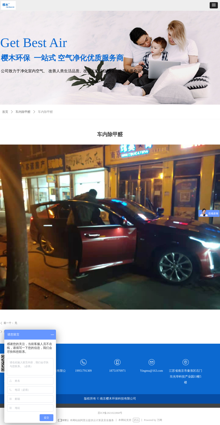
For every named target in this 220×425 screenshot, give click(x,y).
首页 (5, 111)
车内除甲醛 (23, 111)
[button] (214, 5)
